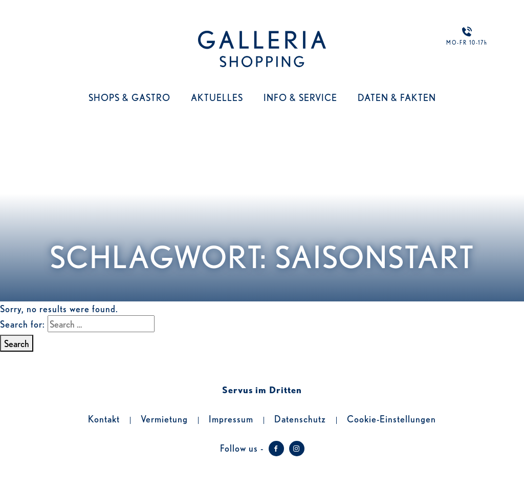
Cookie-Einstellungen (391, 418)
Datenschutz (300, 418)
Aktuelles (217, 97)
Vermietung (164, 418)
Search (16, 343)
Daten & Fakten (397, 97)
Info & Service (300, 97)
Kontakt (104, 418)
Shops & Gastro (129, 97)
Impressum (231, 418)
